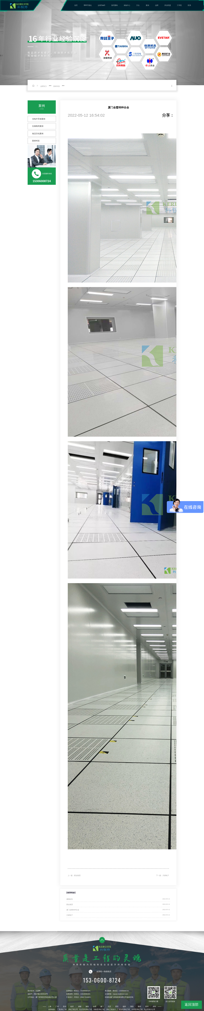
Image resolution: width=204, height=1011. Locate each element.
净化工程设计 (111, 1009)
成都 (79, 1006)
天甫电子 (69, 915)
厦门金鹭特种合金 (72, 910)
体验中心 (127, 5)
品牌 (156, 5)
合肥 (94, 1006)
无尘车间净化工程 (85, 1009)
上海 (49, 1006)
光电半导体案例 (38, 119)
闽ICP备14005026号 (41, 994)
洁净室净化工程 (137, 1009)
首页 (76, 5)
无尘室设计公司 (149, 1009)
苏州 (64, 1006)
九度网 (38, 991)
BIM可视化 (88, 5)
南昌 (132, 1006)
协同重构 (114, 5)
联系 (189, 5)
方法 (137, 5)
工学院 (179, 5)
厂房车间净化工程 (123, 1009)
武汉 (109, 1006)
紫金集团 (69, 904)
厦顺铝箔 (69, 899)
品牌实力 (43, 86)
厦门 (102, 1006)
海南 (87, 1006)
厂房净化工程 (62, 1009)
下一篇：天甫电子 (162, 875)
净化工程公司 (73, 1009)
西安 (116, 1006)
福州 (124, 1006)
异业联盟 (167, 5)
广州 (57, 1006)
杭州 (72, 1006)
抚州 (146, 1006)
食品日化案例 (37, 133)
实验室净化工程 (99, 1009)
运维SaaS (101, 5)
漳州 (154, 1006)
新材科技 (56, 86)
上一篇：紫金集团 (74, 875)
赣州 (139, 1006)
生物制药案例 (37, 126)
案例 (147, 5)
